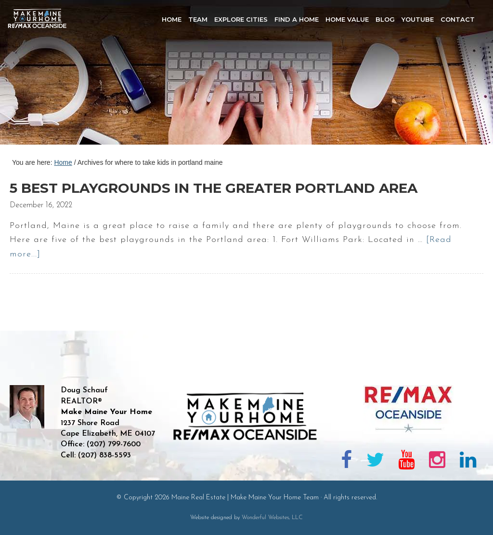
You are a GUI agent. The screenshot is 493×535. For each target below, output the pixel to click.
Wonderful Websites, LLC (272, 518)
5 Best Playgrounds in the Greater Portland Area (213, 188)
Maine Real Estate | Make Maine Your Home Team (42, 75)
